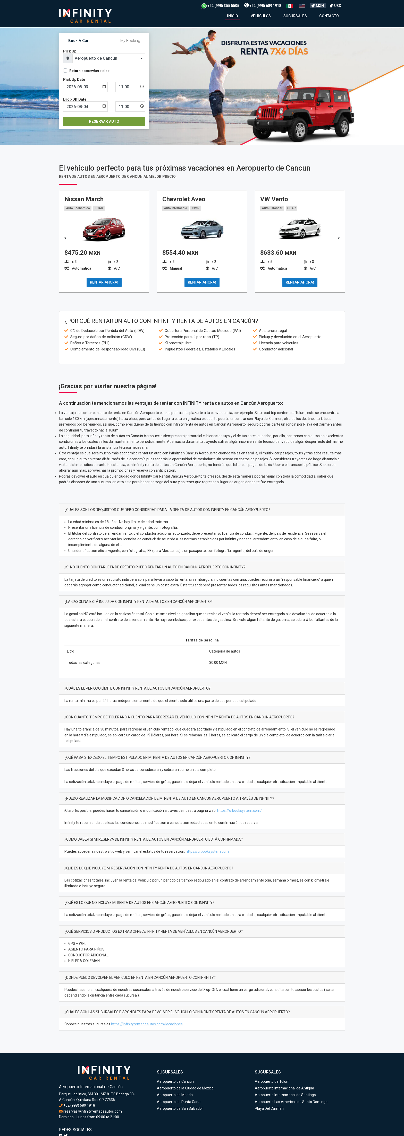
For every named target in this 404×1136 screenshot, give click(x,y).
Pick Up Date (74, 79)
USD (335, 6)
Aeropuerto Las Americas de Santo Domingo (291, 1102)
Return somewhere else (89, 71)
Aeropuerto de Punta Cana (178, 1102)
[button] (338, 238)
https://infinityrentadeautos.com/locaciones (147, 1024)
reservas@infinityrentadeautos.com (90, 1111)
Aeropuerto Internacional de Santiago (285, 1095)
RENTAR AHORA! (104, 282)
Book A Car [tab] (78, 40)
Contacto (329, 16)
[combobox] (108, 58)
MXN (318, 6)
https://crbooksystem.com (207, 851)
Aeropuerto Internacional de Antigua (284, 1088)
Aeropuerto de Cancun (175, 1081)
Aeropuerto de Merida (175, 1095)
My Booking (130, 40)
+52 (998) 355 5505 (220, 6)
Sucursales (295, 16)
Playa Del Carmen (269, 1108)
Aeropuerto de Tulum (272, 1081)
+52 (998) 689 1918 (262, 6)
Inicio (232, 16)
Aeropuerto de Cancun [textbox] (96, 58)
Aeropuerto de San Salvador (180, 1108)
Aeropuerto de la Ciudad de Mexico (185, 1088)
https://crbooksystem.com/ (239, 810)
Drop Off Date (74, 99)
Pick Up (69, 51)
